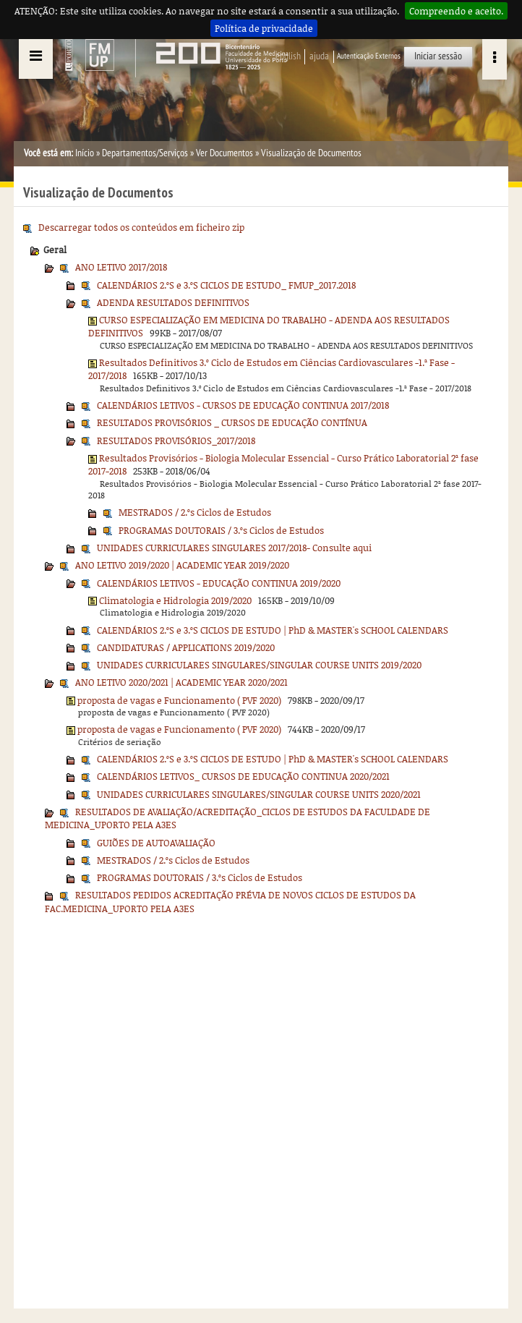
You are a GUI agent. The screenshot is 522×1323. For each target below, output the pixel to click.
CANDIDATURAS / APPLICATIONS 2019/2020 (186, 647)
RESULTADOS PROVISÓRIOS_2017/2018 (176, 440)
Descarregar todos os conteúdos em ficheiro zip (141, 227)
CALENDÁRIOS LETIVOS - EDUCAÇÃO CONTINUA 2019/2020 (219, 583)
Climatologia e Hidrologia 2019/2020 (175, 600)
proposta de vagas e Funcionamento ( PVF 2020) (179, 700)
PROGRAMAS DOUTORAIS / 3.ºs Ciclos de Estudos (221, 530)
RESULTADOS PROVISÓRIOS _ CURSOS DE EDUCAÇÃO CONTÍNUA (232, 422)
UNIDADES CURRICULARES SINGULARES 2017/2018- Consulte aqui (234, 547)
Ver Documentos (224, 153)
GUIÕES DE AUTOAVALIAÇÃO (156, 842)
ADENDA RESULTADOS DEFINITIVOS (173, 302)
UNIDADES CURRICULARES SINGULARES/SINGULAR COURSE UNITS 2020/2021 (259, 794)
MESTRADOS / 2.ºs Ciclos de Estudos (195, 512)
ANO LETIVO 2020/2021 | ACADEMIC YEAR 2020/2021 (181, 682)
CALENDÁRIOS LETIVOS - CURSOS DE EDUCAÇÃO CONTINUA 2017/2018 (243, 405)
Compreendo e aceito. (456, 10)
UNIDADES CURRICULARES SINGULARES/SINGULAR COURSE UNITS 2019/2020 (259, 664)
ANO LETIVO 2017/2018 (121, 266)
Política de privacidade (264, 28)
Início (84, 153)
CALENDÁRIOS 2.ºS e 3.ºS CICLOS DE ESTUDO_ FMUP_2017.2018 (226, 285)
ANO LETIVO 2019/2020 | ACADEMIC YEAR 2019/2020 (182, 564)
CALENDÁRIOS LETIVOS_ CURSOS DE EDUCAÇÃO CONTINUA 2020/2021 (243, 776)
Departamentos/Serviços (145, 153)
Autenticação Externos (369, 56)
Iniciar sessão (438, 56)
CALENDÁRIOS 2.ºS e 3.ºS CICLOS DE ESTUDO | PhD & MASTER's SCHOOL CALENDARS (272, 630)
